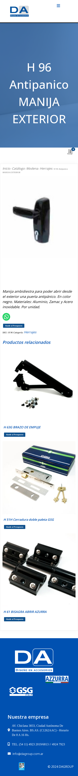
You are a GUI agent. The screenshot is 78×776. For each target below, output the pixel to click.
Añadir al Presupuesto (13, 326)
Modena (32, 168)
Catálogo (18, 168)
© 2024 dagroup (61, 767)
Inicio (6, 168)
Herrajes (46, 168)
